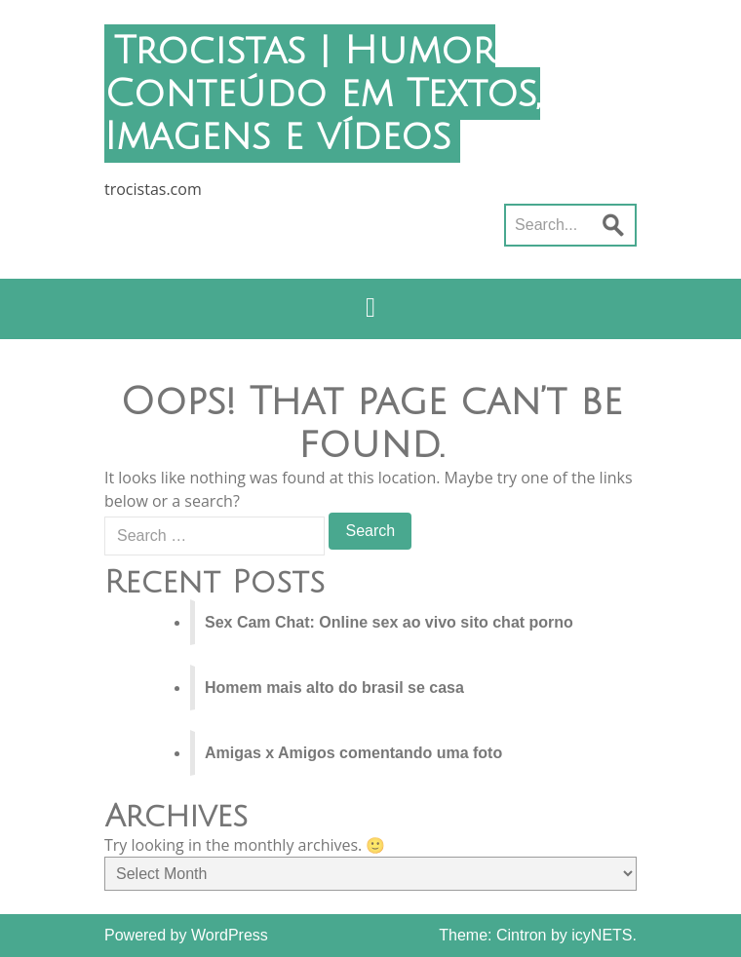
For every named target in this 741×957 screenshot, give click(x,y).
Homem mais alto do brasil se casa (334, 687)
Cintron (521, 935)
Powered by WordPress (186, 935)
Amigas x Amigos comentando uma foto (353, 753)
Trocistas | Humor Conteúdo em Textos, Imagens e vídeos (322, 93)
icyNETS (601, 935)
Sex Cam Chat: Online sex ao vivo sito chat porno (389, 622)
